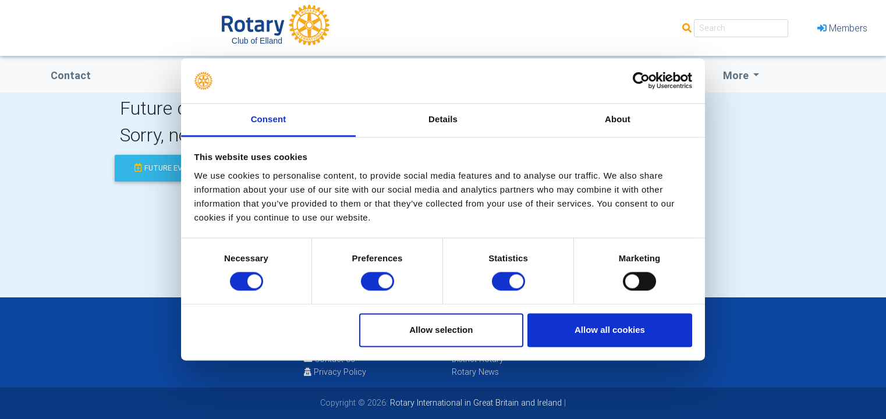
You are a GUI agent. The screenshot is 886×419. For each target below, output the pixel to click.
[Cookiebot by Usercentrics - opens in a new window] (641, 81)
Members (842, 28)
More (737, 75)
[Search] (741, 28)
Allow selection (441, 330)
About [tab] (617, 119)
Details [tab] (443, 119)
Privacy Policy (335, 372)
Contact (71, 75)
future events (167, 168)
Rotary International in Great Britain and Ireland (475, 402)
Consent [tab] (268, 119)
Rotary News (475, 372)
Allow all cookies (610, 330)
